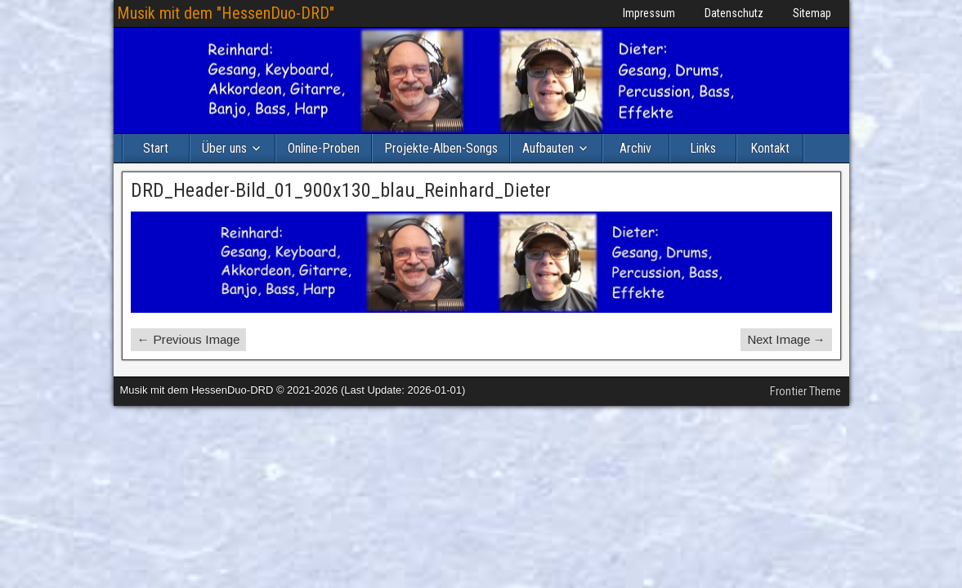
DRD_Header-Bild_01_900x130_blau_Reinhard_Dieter (341, 190)
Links (703, 148)
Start (155, 148)
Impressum (649, 13)
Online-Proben (324, 148)
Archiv (635, 148)
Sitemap (812, 13)
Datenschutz (734, 13)
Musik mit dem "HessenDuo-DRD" (225, 13)
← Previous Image (188, 339)
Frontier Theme (805, 391)
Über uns (224, 148)
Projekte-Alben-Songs (441, 148)
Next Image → (786, 339)
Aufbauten (548, 148)
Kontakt (770, 148)
